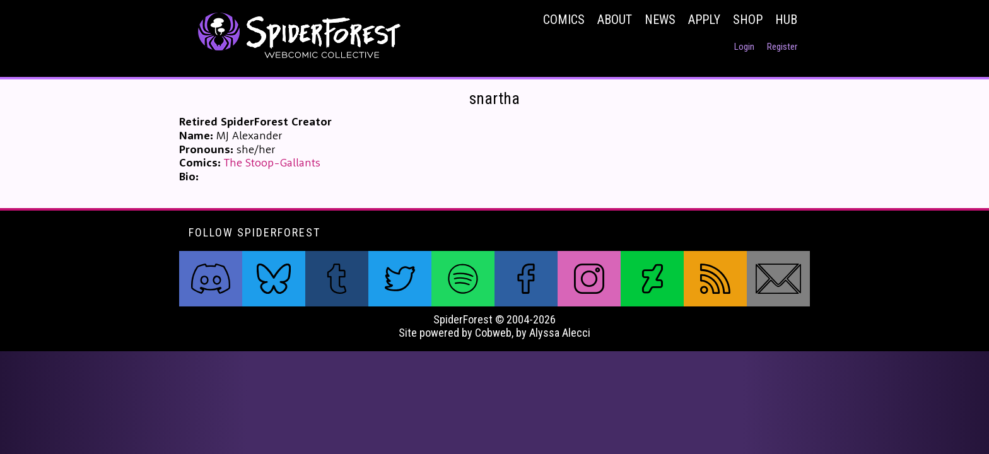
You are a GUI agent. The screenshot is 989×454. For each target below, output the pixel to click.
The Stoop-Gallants (272, 162)
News (660, 19)
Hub (786, 19)
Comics (564, 19)
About (614, 19)
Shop (748, 19)
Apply (704, 19)
